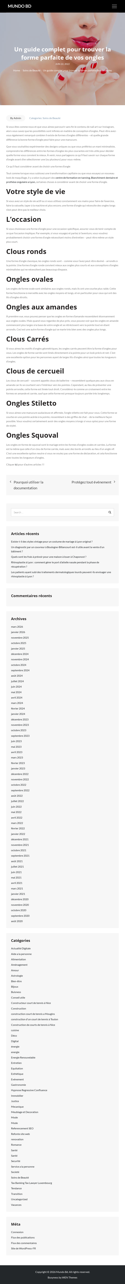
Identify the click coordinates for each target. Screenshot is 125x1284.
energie (15, 1052)
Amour (15, 970)
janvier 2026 (18, 632)
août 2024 (17, 675)
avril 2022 (16, 817)
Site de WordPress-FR (23, 1248)
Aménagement (19, 964)
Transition (16, 1193)
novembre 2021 (20, 844)
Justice (15, 1101)
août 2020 (17, 921)
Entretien (16, 1062)
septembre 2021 (20, 855)
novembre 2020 (20, 904)
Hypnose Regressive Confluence (29, 1090)
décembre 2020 (19, 899)
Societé (15, 1171)
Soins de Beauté (51, 118)
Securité (15, 1160)
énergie (15, 1046)
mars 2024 (17, 702)
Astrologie (17, 975)
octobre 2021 (18, 850)
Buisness (16, 991)
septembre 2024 (20, 670)
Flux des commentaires (24, 1242)
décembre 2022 (19, 773)
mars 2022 (17, 822)
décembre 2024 (19, 653)
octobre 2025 (18, 642)
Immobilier (17, 1095)
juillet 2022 (17, 801)
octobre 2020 (18, 910)
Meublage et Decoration (24, 1111)
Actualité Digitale (21, 948)
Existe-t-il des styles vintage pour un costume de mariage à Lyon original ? (51, 541)
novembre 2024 (20, 659)
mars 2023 (17, 757)
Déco (14, 1035)
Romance (16, 1144)
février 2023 (18, 762)
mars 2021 (17, 888)
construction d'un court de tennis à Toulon (34, 1019)
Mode (14, 1117)
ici (16, 464)
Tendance (16, 1188)
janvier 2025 (18, 648)
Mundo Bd (19, 6)
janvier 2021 (18, 893)
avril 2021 (16, 882)
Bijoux (14, 986)
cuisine (15, 1030)
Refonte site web (20, 1133)
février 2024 (18, 708)
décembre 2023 (19, 719)
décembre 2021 (19, 839)
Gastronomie (18, 1084)
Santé (14, 1150)
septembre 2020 (20, 915)
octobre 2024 (18, 664)
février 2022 (18, 828)
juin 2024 (16, 686)
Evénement (17, 1079)
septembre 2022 (20, 790)
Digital (15, 1041)
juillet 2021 (17, 866)
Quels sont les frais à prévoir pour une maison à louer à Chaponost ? (48, 556)
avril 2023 (16, 752)
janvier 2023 (18, 768)
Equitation (17, 1068)
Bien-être (16, 981)
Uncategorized (19, 1199)
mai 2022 (16, 811)
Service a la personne (22, 1166)
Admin (17, 118)
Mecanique (17, 1106)
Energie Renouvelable (23, 1057)
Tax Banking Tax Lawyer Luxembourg (31, 1182)
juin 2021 (16, 872)
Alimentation (18, 959)
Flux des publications (23, 1237)
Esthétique (17, 1073)
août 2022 (17, 795)
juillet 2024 (17, 681)
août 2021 (17, 861)
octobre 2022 (18, 784)
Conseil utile (18, 997)
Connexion (17, 1232)
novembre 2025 (20, 637)
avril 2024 (16, 697)
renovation (17, 1139)
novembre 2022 (20, 779)
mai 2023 (16, 746)
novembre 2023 (20, 724)
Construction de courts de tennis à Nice (33, 1024)
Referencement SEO (22, 1128)
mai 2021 (16, 877)
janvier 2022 (18, 833)
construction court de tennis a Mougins (33, 1013)
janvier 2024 (18, 713)
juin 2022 (16, 806)
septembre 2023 (20, 735)
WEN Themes (69, 1277)
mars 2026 (17, 626)
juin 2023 (16, 741)
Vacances (16, 1204)
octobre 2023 (18, 730)
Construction (18, 1008)
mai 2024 (16, 692)
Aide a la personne (21, 953)
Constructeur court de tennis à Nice (31, 1002)
